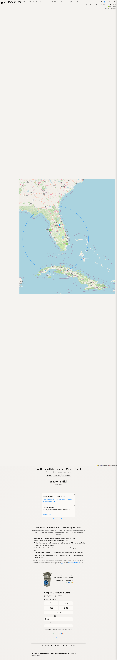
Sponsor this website (58, 518)
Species (42, 2)
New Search (113, 8)
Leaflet (98, 465)
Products (48, 2)
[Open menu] (114, 2)
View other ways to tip (58, 637)
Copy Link (57, 475)
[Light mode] (112, 2)
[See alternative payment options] (61, 633)
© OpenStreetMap (105, 465)
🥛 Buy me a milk (74, 2)
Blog (62, 2)
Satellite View (113, 11)
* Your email (47, 623)
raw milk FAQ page (61, 563)
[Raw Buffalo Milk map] (58, 235)
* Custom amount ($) (50, 616)
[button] (66, 243)
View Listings (66, 475)
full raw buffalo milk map (74, 562)
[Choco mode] (109, 2)
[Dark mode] (107, 2)
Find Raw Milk (27, 2)
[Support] (104, 2)
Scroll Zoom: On (112, 10)
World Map (36, 2)
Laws (58, 2)
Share (49, 475)
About (66, 2)
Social (54, 2)
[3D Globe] (101, 2)
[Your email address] (58, 625)
